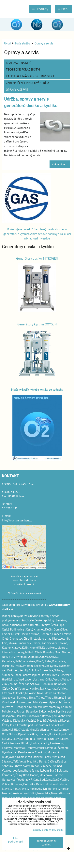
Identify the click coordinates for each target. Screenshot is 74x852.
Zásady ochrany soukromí (48, 829)
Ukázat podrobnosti (15, 840)
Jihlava (12, 643)
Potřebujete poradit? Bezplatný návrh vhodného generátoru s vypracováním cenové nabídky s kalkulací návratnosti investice (37, 233)
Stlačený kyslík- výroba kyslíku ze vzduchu (37, 389)
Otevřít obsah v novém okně (24, 593)
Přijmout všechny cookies (46, 842)
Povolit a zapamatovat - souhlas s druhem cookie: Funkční (24, 580)
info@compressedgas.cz (17, 520)
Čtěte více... (59, 164)
